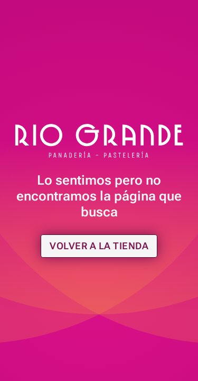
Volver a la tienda (99, 246)
